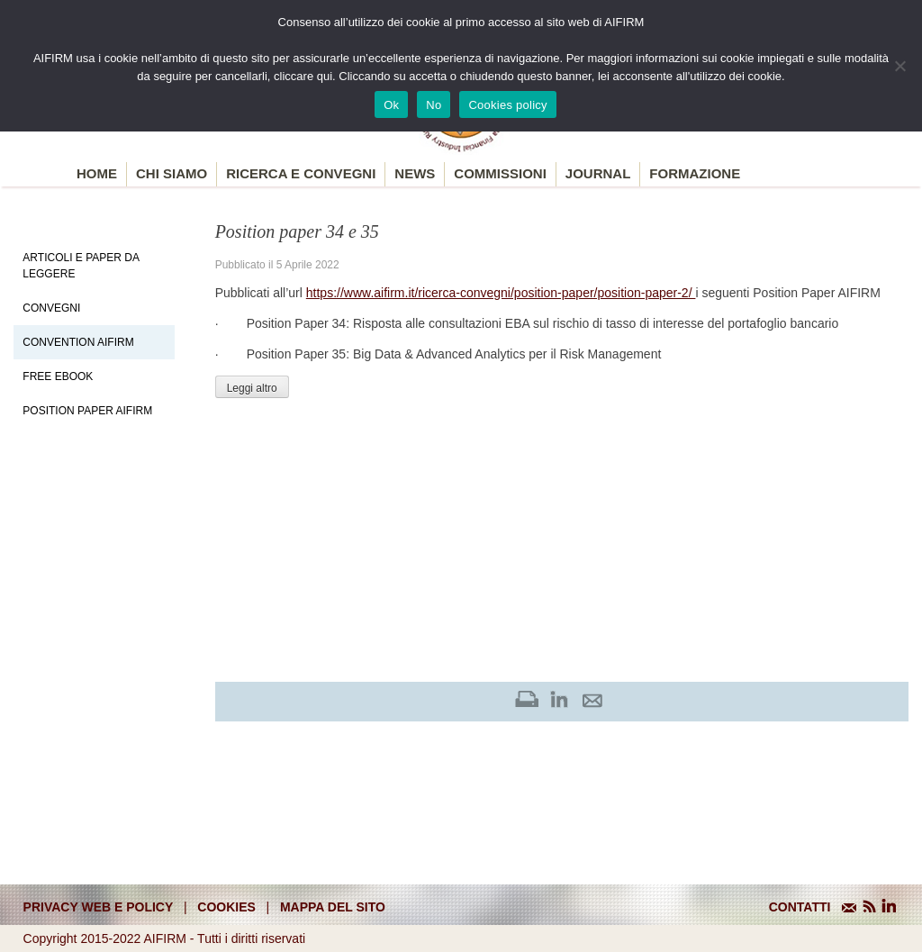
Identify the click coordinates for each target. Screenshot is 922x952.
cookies (226, 907)
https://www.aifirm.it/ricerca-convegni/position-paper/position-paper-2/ (501, 293)
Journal (598, 173)
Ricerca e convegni (300, 173)
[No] (899, 66)
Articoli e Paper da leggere (81, 265)
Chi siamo (171, 173)
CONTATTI (800, 907)
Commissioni (500, 173)
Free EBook (58, 376)
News (414, 173)
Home (97, 173)
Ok (391, 105)
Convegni (51, 308)
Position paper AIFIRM (87, 410)
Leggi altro (252, 388)
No (433, 105)
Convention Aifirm (78, 342)
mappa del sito (332, 907)
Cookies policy (507, 105)
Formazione (694, 173)
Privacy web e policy (98, 907)
